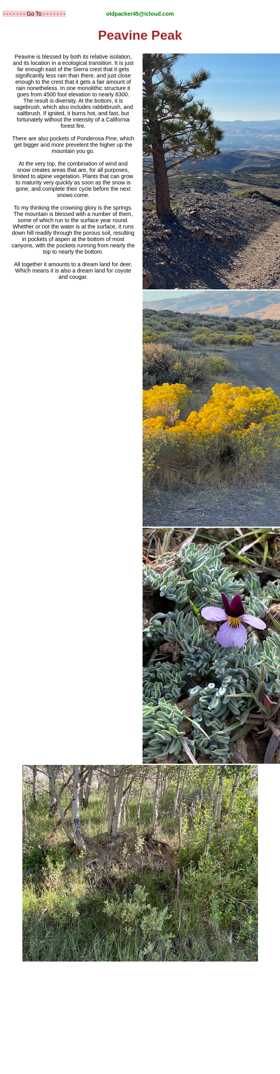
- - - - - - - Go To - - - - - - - (34, 14)
